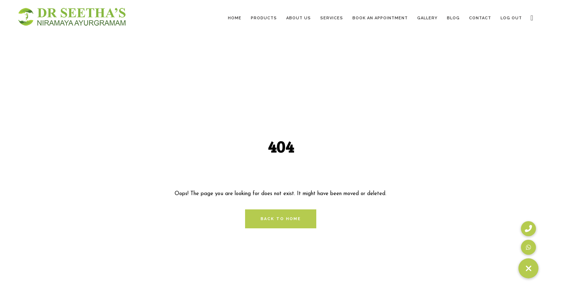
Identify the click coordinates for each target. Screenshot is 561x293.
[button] (528, 268)
